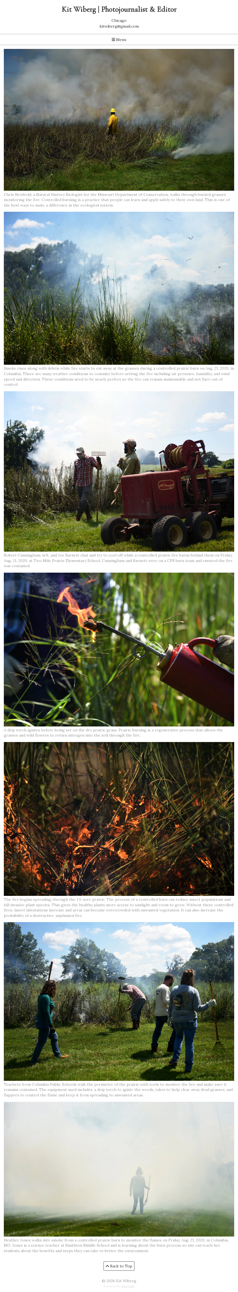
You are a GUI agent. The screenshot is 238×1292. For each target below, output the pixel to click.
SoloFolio (128, 1286)
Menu (119, 39)
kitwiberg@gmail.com (119, 26)
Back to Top (119, 1266)
